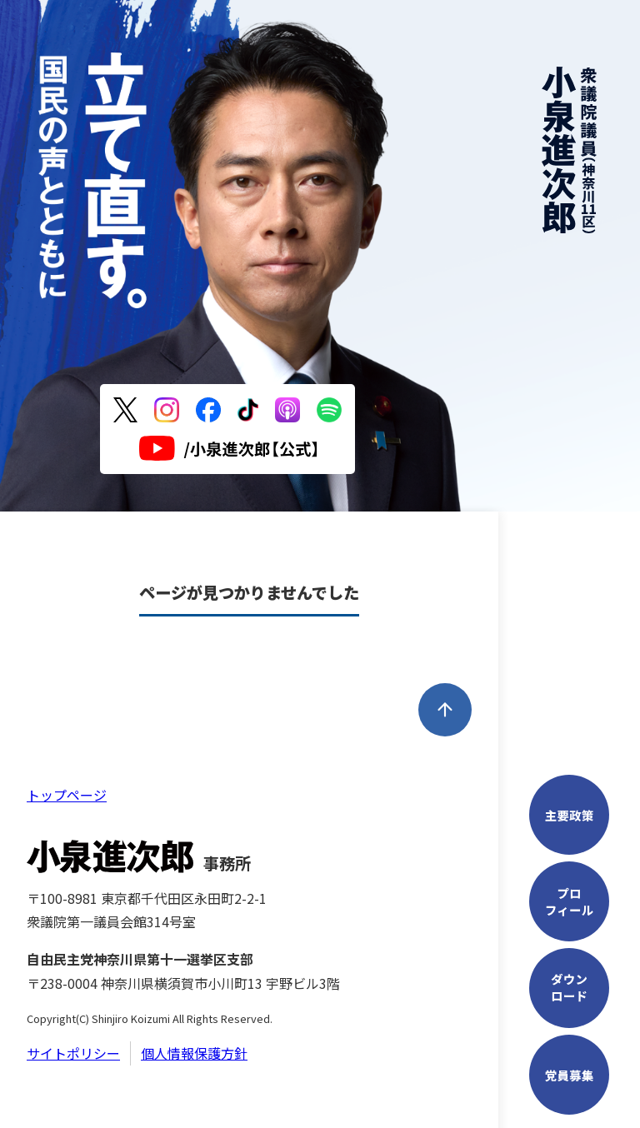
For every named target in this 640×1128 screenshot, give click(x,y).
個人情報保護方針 (194, 1053)
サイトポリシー (73, 1053)
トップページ (67, 795)
